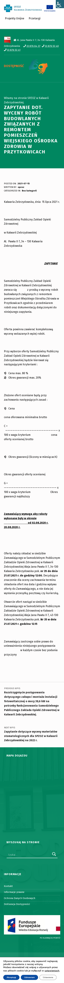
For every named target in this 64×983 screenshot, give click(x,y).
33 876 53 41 (13, 49)
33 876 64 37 (33, 46)
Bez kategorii (29, 190)
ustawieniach (52, 970)
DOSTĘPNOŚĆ (14, 66)
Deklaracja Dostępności (17, 904)
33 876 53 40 (52, 46)
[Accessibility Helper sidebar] (60, 4)
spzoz (21, 187)
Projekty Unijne (14, 18)
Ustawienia (48, 977)
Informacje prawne (14, 892)
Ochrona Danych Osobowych (19, 898)
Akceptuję (11, 977)
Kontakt (8, 886)
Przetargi (34, 18)
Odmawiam (29, 977)
